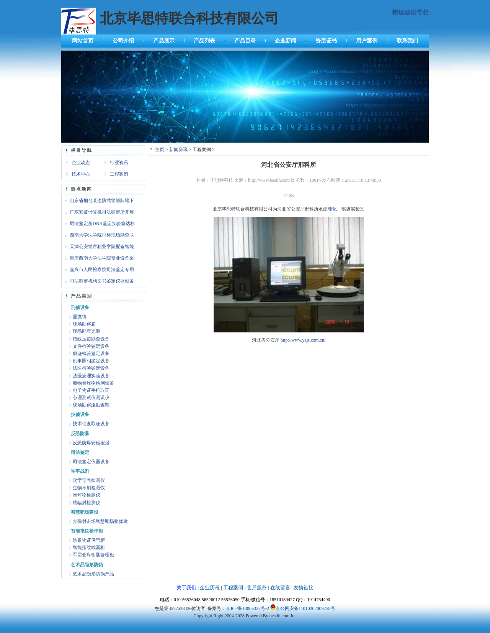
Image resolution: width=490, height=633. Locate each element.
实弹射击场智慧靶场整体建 (100, 521)
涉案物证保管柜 (89, 540)
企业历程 (210, 587)
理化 (332, 209)
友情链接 (304, 587)
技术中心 (81, 174)
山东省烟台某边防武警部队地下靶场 (97, 202)
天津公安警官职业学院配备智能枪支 (97, 248)
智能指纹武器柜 (89, 547)
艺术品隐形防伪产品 (93, 574)
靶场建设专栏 (410, 12)
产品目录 (245, 41)
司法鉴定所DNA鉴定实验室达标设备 (98, 225)
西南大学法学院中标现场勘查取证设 (97, 236)
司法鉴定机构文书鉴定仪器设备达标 (97, 282)
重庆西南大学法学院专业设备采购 (97, 259)
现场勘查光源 (86, 331)
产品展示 (164, 41)
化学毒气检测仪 (89, 480)
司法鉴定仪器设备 (91, 461)
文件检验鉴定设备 (91, 346)
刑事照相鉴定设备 (91, 360)
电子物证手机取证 (91, 390)
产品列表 (204, 41)
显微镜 (80, 316)
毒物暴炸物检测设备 (93, 383)
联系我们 (407, 41)
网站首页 (82, 41)
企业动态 (81, 162)
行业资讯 (119, 162)
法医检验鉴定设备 (91, 368)
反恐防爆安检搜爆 (91, 443)
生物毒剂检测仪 (89, 487)
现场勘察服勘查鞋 (91, 405)
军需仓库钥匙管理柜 (93, 554)
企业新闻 (285, 41)
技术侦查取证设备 (91, 423)
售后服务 (257, 587)
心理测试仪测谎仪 (91, 397)
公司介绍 (123, 41)
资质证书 (326, 41)
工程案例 (119, 174)
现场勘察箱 (84, 324)
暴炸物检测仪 (86, 495)
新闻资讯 (178, 149)
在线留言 (280, 587)
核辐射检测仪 (86, 502)
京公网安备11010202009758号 (305, 608)
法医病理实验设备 (91, 375)
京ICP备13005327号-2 (247, 608)
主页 (159, 149)
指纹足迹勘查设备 (91, 339)
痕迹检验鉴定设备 (91, 353)
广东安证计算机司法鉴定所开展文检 (97, 213)
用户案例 (366, 41)
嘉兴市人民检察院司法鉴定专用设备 (97, 271)
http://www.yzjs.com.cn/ (303, 340)
